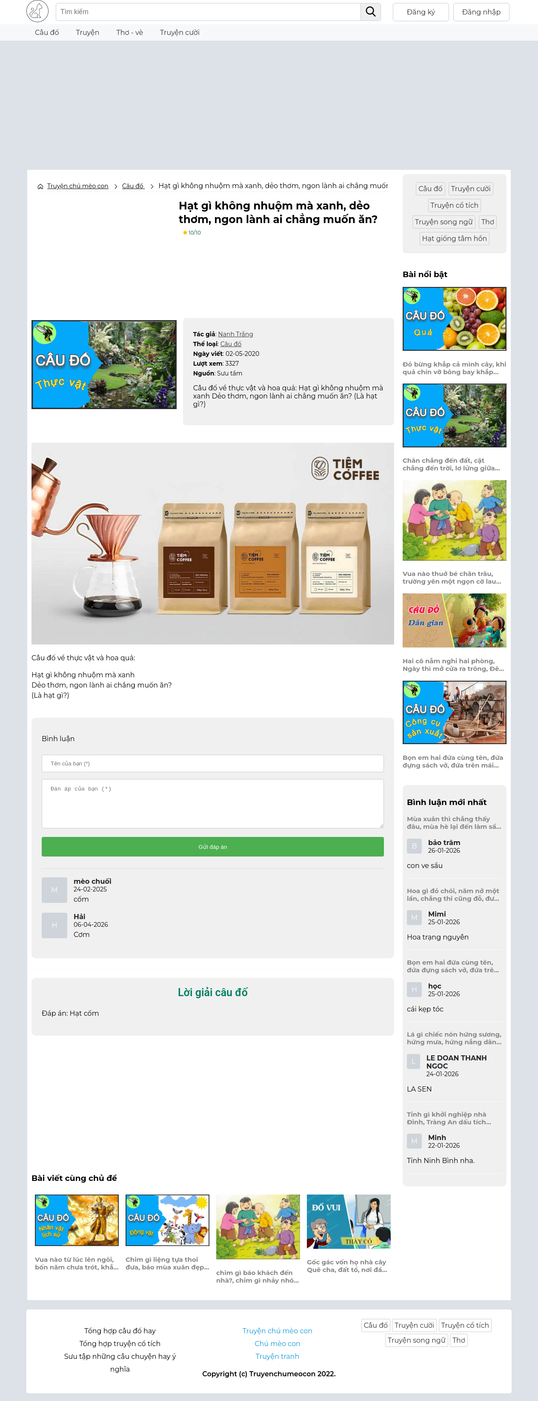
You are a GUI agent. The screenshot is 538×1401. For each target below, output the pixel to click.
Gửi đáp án (213, 854)
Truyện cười (180, 33)
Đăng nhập (481, 12)
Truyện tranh (278, 1364)
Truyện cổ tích (455, 205)
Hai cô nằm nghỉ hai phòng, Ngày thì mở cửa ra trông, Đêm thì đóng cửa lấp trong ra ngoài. (454, 665)
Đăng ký (421, 12)
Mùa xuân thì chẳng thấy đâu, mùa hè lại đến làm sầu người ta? (454, 823)
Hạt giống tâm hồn (454, 239)
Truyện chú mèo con (78, 186)
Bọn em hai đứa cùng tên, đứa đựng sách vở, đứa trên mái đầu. (453, 761)
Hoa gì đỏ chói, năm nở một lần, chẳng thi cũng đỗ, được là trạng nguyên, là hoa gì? (454, 894)
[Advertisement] (269, 100)
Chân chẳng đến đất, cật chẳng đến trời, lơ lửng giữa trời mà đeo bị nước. (449, 464)
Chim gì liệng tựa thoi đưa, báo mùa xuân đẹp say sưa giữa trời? (165, 1271)
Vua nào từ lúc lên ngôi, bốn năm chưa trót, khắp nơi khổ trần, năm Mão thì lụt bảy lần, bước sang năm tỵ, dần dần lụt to (76, 1271)
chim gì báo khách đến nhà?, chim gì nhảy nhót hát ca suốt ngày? (256, 1284)
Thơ (487, 222)
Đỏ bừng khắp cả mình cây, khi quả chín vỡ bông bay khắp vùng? (455, 368)
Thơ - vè (129, 33)
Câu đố (47, 33)
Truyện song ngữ (444, 222)
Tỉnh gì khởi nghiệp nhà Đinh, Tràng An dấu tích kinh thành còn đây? (446, 1118)
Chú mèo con (277, 1351)
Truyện (88, 33)
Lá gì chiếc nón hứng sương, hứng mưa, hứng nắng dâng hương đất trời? (454, 1038)
